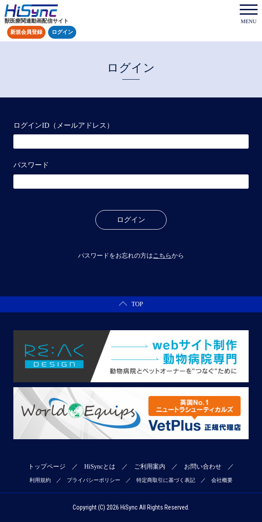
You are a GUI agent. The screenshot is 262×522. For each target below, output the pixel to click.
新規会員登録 (26, 32)
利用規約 (40, 480)
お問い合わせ (202, 466)
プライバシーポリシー (93, 480)
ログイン (62, 32)
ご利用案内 (149, 466)
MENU (249, 14)
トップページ (47, 466)
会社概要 (222, 480)
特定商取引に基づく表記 (165, 480)
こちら (162, 255)
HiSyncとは (99, 466)
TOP (131, 304)
